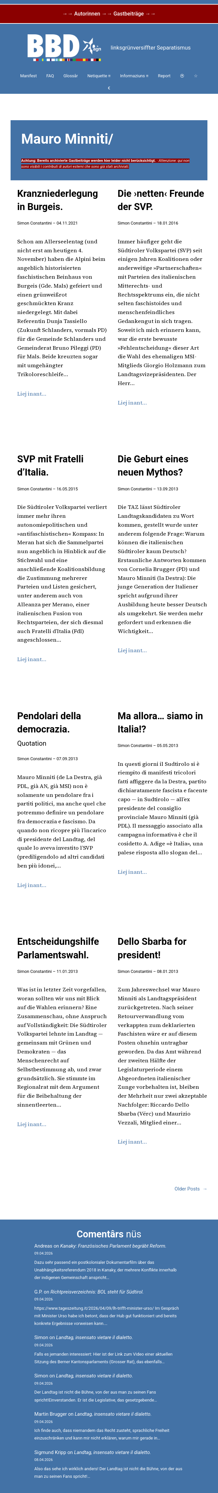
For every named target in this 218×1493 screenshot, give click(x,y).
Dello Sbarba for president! (152, 948)
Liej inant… (31, 394)
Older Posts (191, 1189)
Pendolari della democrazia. (49, 729)
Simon (41, 1337)
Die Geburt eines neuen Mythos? (153, 465)
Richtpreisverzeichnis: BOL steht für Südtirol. (97, 1292)
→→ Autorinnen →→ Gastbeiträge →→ (108, 14)
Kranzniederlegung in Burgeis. (57, 200)
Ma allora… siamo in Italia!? (160, 722)
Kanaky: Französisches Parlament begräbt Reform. (113, 1246)
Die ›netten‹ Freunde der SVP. (161, 200)
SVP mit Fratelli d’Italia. (50, 465)
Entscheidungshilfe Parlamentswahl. (58, 948)
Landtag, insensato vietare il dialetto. (94, 1337)
